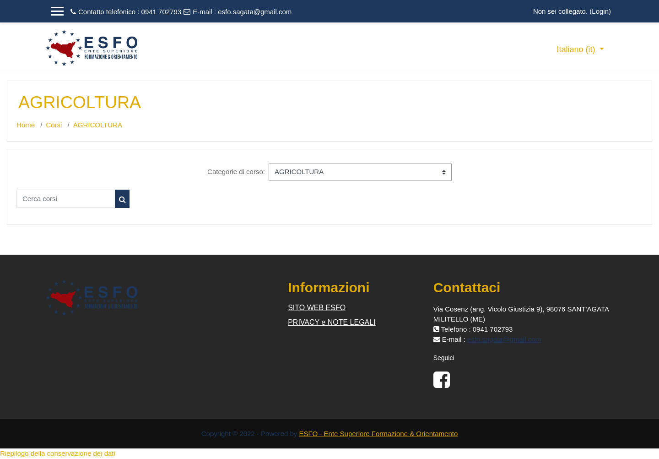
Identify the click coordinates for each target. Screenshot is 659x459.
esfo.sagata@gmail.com (255, 12)
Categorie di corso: (236, 171)
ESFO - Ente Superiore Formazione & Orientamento (378, 433)
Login (600, 11)
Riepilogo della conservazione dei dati (57, 453)
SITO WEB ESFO (317, 307)
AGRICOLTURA (97, 125)
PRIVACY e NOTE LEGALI (331, 322)
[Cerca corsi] (65, 199)
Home (25, 125)
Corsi (54, 125)
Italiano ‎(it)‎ (576, 49)
